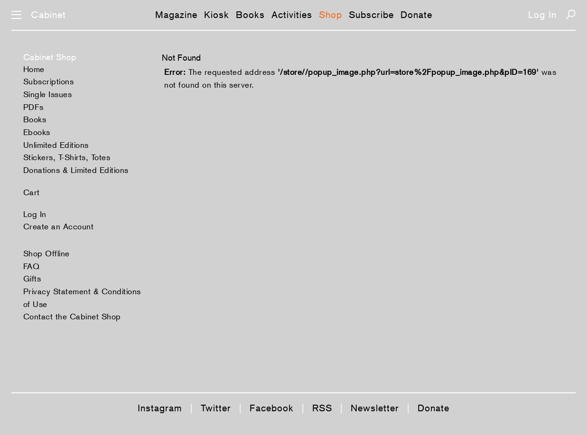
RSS (322, 408)
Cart (31, 192)
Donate (416, 14)
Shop (330, 14)
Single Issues (47, 94)
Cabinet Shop (49, 57)
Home (34, 69)
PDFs (33, 107)
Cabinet (48, 14)
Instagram (160, 408)
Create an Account (58, 226)
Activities (291, 14)
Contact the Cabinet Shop (72, 316)
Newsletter (375, 408)
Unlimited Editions (56, 145)
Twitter (216, 408)
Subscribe (371, 14)
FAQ (31, 266)
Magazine (176, 14)
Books (250, 14)
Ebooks (36, 132)
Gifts (32, 278)
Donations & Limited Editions (76, 170)
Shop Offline (46, 253)
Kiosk (216, 14)
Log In (542, 14)
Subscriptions (48, 81)
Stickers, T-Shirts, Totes (67, 157)
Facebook (272, 408)
